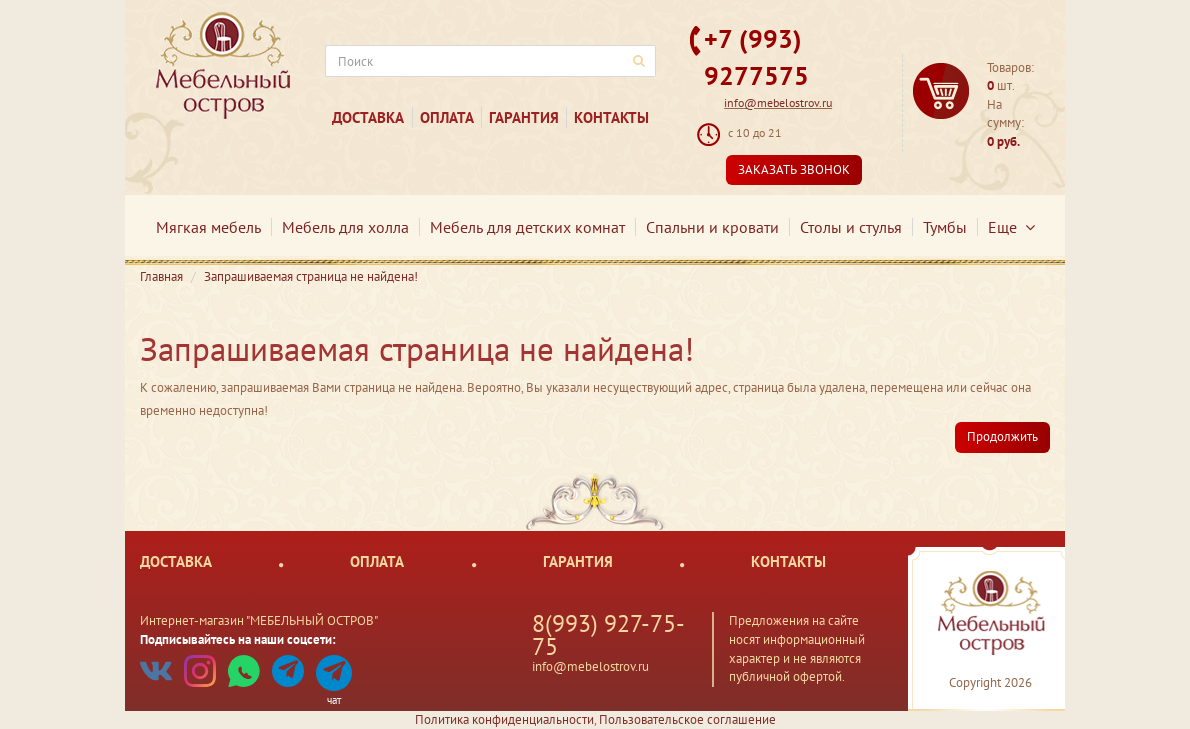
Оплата (447, 117)
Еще (1011, 227)
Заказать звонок (794, 169)
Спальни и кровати (712, 227)
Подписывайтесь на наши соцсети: (238, 639)
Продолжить (1002, 436)
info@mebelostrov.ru (778, 102)
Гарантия (524, 117)
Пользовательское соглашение (687, 719)
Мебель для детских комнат (527, 227)
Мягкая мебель (208, 227)
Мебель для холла (345, 227)
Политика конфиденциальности (504, 719)
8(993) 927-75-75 (608, 635)
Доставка (368, 117)
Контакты (611, 117)
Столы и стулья (851, 227)
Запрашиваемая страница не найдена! (311, 276)
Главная (161, 276)
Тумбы (945, 227)
